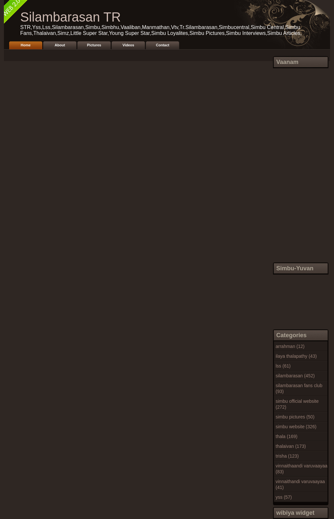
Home (26, 45)
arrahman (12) (290, 346)
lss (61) (283, 366)
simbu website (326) (296, 426)
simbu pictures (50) (295, 416)
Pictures (94, 45)
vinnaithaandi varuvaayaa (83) (301, 468)
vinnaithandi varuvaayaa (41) (300, 484)
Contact (162, 45)
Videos (128, 45)
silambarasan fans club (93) (299, 388)
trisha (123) (287, 456)
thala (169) (286, 436)
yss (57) (284, 497)
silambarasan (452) (295, 375)
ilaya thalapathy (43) (296, 356)
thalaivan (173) (291, 446)
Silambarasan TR (70, 17)
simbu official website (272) (297, 404)
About (60, 45)
